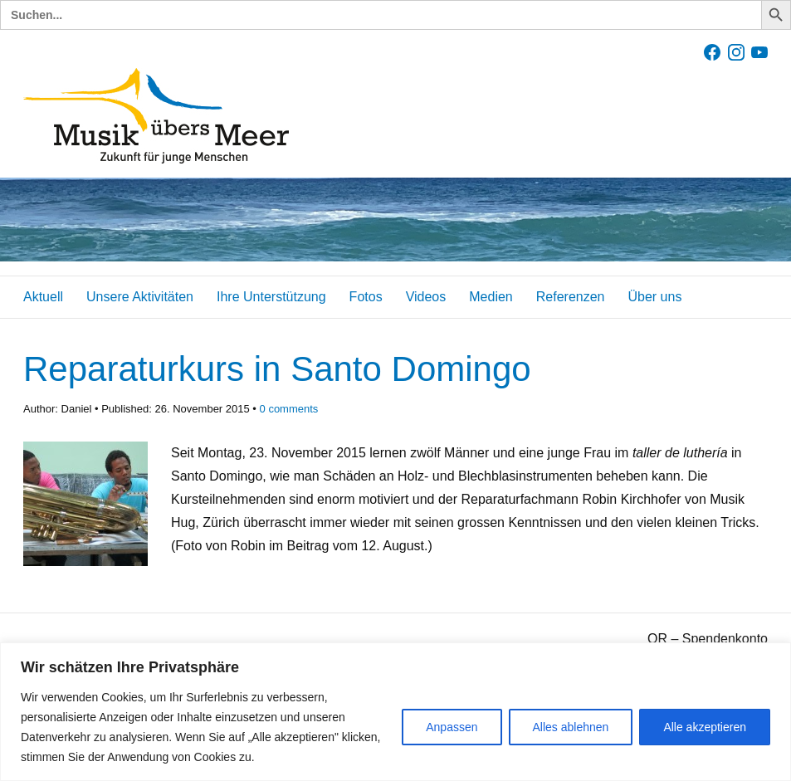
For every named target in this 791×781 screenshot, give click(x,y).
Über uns (654, 297)
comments (289, 409)
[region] (395, 711)
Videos (426, 297)
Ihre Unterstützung (271, 297)
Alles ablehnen (571, 727)
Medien (490, 297)
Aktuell (43, 297)
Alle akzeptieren (704, 727)
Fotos (366, 297)
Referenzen (570, 297)
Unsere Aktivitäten (139, 297)
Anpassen (451, 727)
